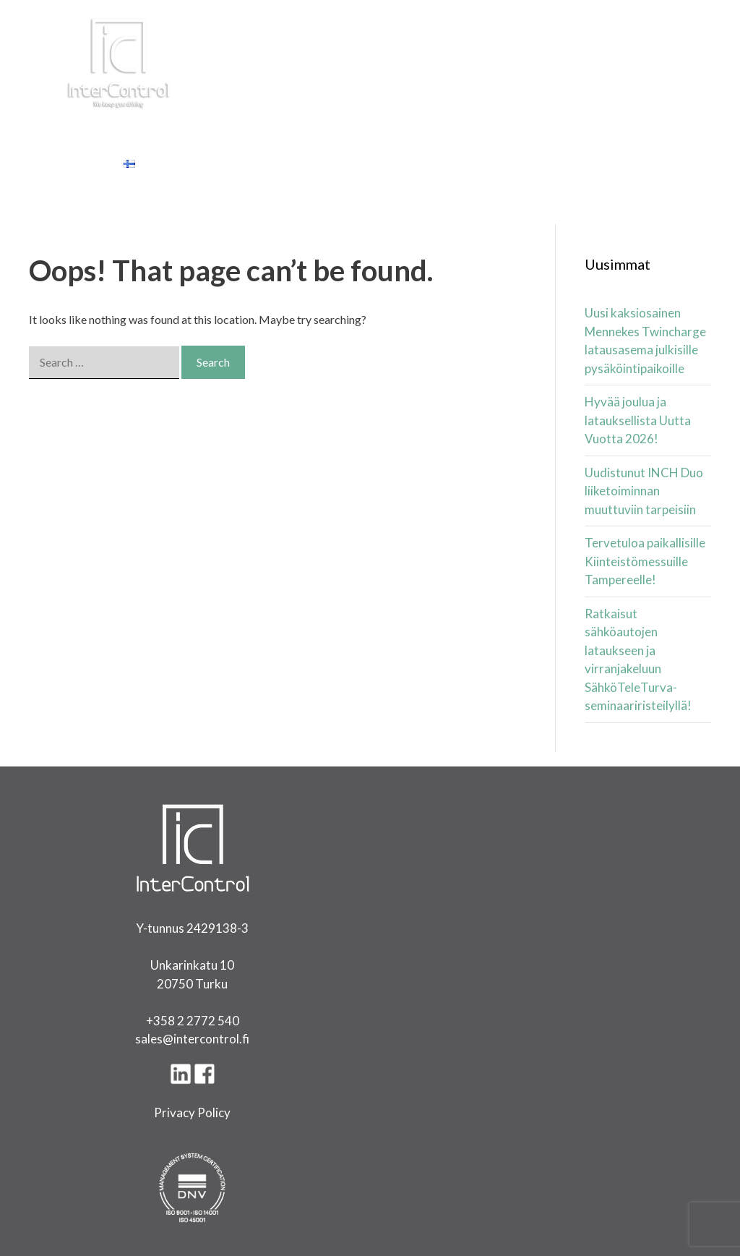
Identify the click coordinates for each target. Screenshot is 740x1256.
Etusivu (56, 126)
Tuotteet (128, 126)
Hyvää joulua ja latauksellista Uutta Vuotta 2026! (638, 420)
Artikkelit (419, 126)
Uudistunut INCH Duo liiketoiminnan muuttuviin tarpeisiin (644, 491)
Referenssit (536, 126)
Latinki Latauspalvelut (318, 126)
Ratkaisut (212, 126)
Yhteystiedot (73, 162)
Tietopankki (628, 126)
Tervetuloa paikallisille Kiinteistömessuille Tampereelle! (645, 561)
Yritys (474, 126)
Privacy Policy (192, 1112)
